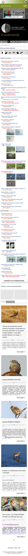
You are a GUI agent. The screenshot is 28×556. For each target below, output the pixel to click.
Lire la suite (21, 352)
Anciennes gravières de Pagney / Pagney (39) (10, 126)
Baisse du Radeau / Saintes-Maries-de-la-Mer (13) (11, 64)
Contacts (15, 547)
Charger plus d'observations (14, 280)
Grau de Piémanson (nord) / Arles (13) (9, 233)
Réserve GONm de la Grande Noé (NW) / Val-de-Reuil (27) (13, 254)
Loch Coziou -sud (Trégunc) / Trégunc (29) (10, 92)
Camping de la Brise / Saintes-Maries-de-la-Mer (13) (12, 68)
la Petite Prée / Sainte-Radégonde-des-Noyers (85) (11, 199)
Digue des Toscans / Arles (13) (7, 71)
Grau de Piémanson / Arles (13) (7, 229)
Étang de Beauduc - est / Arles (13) (8, 224)
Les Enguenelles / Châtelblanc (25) (8, 250)
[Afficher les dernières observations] (7, 48)
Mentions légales (10, 547)
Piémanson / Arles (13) (6, 84)
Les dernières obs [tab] (5, 45)
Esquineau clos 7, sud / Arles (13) (8, 76)
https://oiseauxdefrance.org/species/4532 (13, 437)
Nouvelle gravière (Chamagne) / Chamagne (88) (11, 206)
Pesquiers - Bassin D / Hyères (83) (8, 195)
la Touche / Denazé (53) (6, 144)
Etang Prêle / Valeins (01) (6, 213)
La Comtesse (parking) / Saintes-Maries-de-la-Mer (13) (12, 80)
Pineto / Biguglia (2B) (5, 268)
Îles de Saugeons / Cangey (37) (7, 119)
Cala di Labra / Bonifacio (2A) (7, 101)
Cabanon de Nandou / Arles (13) (8, 220)
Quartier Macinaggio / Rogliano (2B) (8, 108)
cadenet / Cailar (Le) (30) (6, 112)
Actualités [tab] (3, 301)
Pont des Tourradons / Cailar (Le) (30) (9, 116)
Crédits (19, 547)
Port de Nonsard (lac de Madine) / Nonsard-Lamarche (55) (13, 161)
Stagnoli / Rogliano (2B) (6, 271)
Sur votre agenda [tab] (10, 301)
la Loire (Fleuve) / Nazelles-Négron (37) (9, 123)
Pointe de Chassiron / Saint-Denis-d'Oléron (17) (11, 236)
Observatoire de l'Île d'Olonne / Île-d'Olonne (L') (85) (12, 202)
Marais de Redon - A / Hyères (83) (8, 192)
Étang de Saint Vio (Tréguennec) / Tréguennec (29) (12, 264)
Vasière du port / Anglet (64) (7, 171)
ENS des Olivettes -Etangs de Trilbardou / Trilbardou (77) (13, 188)
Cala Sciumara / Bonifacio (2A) (7, 105)
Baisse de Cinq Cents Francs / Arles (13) (9, 61)
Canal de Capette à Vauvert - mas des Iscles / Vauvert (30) (13, 275)
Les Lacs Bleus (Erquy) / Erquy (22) (8, 240)
